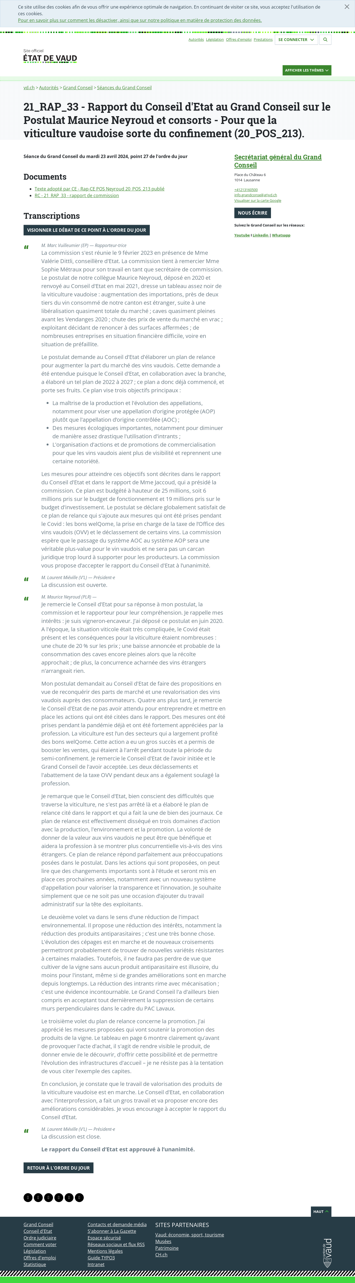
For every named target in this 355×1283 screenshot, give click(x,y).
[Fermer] (347, 6)
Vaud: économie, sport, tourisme (189, 1235)
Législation (215, 39)
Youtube (242, 235)
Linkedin (261, 235)
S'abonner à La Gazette (112, 1231)
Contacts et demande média (117, 1224)
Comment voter (40, 1244)
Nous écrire (252, 213)
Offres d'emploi (239, 39)
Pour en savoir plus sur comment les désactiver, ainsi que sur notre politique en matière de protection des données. (140, 20)
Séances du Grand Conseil (124, 88)
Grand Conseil (78, 88)
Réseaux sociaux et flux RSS (116, 1244)
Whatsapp (281, 235)
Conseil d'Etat (38, 1231)
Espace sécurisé (104, 1238)
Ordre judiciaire (40, 1238)
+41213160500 (246, 189)
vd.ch (29, 88)
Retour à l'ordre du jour (58, 1168)
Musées (163, 1241)
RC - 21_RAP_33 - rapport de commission (77, 195)
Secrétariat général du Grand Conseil (278, 161)
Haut (321, 1211)
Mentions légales (105, 1251)
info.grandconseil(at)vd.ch (255, 194)
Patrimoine (167, 1248)
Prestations (263, 39)
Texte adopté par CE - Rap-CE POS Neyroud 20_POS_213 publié (99, 189)
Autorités (196, 39)
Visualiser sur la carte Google (257, 200)
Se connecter (296, 39)
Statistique (35, 1264)
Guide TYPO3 (101, 1258)
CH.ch (161, 1255)
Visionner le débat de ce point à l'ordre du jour (86, 230)
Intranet (96, 1264)
